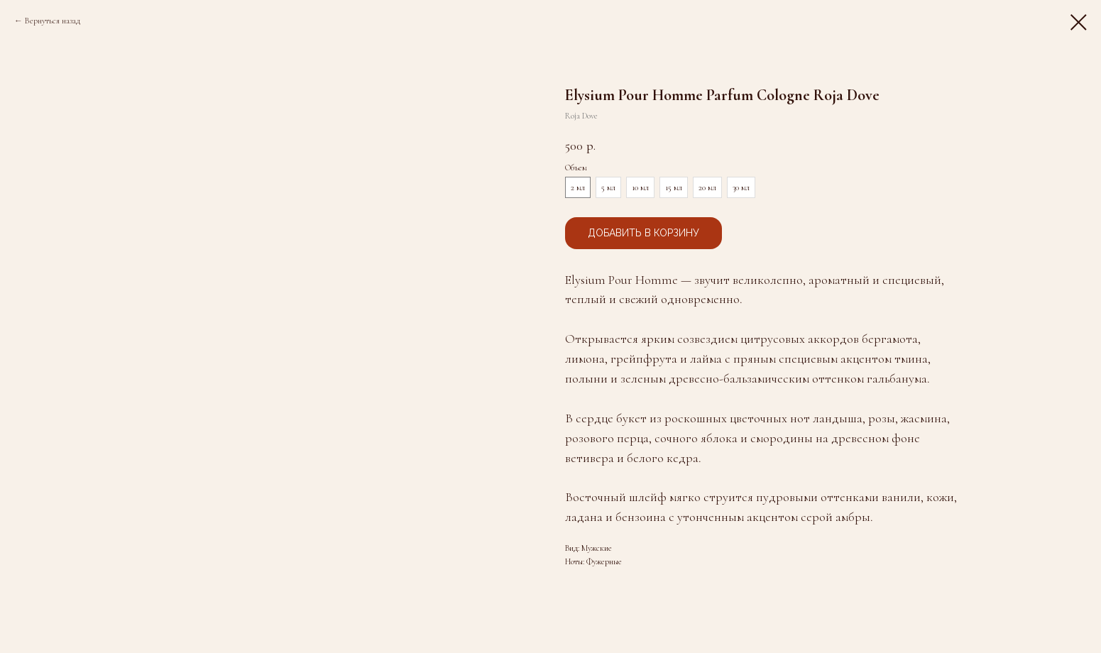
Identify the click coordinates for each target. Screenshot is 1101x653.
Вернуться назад (52, 21)
